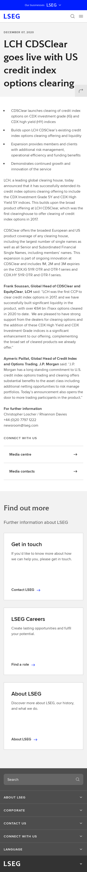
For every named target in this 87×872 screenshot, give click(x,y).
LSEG (54, 5)
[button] (43, 797)
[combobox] (38, 779)
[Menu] (81, 16)
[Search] (72, 16)
